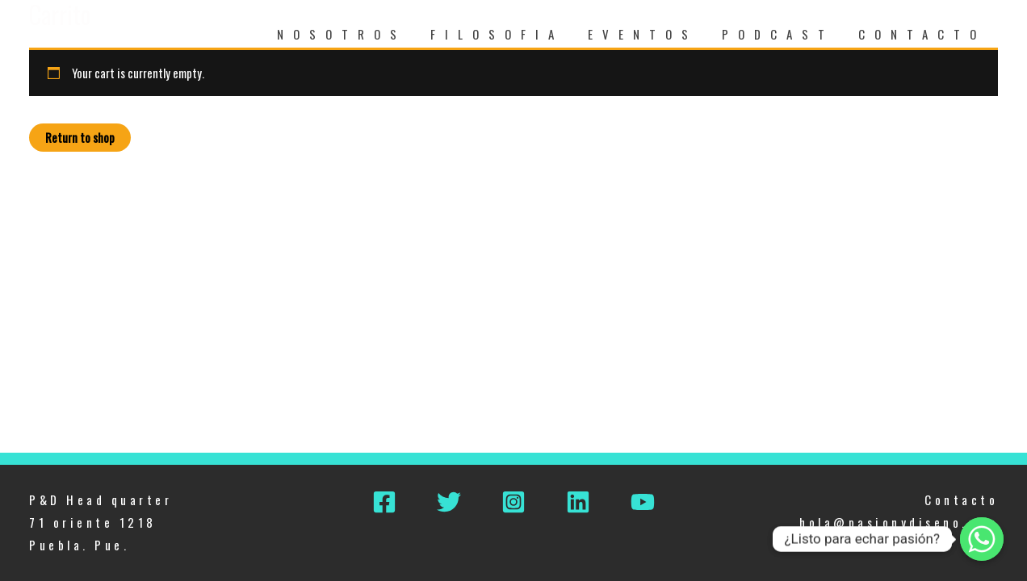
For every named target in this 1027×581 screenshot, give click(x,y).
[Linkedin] (578, 502)
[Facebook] (384, 502)
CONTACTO (922, 34)
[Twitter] (449, 502)
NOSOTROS (341, 34)
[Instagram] (513, 502)
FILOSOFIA (497, 34)
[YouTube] (643, 502)
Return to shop (80, 137)
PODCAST (778, 34)
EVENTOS (643, 34)
